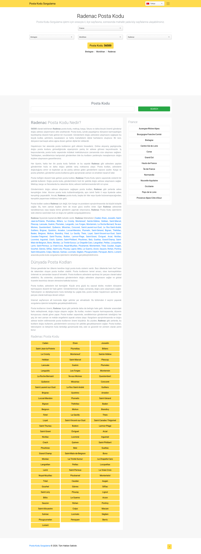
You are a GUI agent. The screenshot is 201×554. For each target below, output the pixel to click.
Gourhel (34, 249)
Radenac (112, 51)
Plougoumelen (91, 252)
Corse (149, 151)
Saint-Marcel (115, 221)
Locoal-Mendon (74, 230)
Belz (91, 239)
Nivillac (117, 236)
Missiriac (66, 227)
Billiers (60, 221)
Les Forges (80, 224)
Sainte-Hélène (93, 221)
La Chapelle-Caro (84, 242)
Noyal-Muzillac (70, 246)
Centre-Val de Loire (149, 146)
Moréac (56, 242)
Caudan (110, 246)
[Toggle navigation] (168, 3)
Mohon (50, 233)
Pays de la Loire (149, 192)
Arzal (110, 236)
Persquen (102, 252)
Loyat (90, 233)
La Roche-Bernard (105, 224)
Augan (118, 246)
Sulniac (63, 252)
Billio (79, 249)
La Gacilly (75, 233)
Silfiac (49, 249)
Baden (34, 233)
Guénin (51, 224)
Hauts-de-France (149, 163)
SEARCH (154, 109)
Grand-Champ (108, 239)
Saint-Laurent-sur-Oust (91, 227)
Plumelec (60, 224)
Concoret (76, 227)
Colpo (49, 252)
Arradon (61, 230)
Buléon (67, 236)
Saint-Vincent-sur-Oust (104, 233)
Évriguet (102, 236)
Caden (98, 218)
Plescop (34, 224)
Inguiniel (44, 239)
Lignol (73, 249)
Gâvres (42, 249)
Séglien (80, 252)
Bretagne (89, 51)
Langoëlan (98, 242)
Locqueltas (116, 242)
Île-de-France (149, 169)
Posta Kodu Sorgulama (42, 3)
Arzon (96, 249)
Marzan (56, 252)
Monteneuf (80, 221)
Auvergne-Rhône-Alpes (149, 128)
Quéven (59, 239)
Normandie (149, 175)
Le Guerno (87, 249)
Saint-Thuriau (56, 236)
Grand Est (149, 157)
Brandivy (59, 233)
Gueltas (97, 239)
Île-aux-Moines (75, 376)
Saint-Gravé (91, 236)
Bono (49, 242)
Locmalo (72, 252)
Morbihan (100, 51)
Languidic (69, 224)
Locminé (35, 239)
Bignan (108, 230)
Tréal (103, 246)
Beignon (42, 233)
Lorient (117, 252)
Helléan (104, 221)
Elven (104, 218)
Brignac (43, 230)
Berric (110, 252)
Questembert (45, 227)
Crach (51, 239)
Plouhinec (82, 239)
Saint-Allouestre (38, 252)
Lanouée (43, 224)
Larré (33, 246)
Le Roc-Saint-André (112, 227)
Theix (83, 233)
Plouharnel (83, 246)
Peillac (107, 242)
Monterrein (91, 224)
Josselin (111, 218)
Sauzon (103, 249)
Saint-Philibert (70, 239)
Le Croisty (69, 221)
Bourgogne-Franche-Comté (149, 134)
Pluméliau (50, 221)
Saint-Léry (57, 249)
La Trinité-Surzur (68, 242)
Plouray (66, 249)
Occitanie (149, 186)
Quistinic (52, 230)
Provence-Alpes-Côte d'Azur (149, 198)
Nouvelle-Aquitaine (149, 180)
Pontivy (117, 249)
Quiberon (56, 227)
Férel (66, 233)
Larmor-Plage (78, 236)
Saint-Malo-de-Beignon (75, 453)
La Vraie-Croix (56, 246)
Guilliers (34, 230)
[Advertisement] (100, 76)
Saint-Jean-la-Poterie (45, 348)
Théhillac (117, 230)
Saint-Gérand (97, 230)
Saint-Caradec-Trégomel (105, 420)
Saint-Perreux (43, 246)
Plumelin (86, 230)
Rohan (110, 249)
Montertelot (94, 246)
